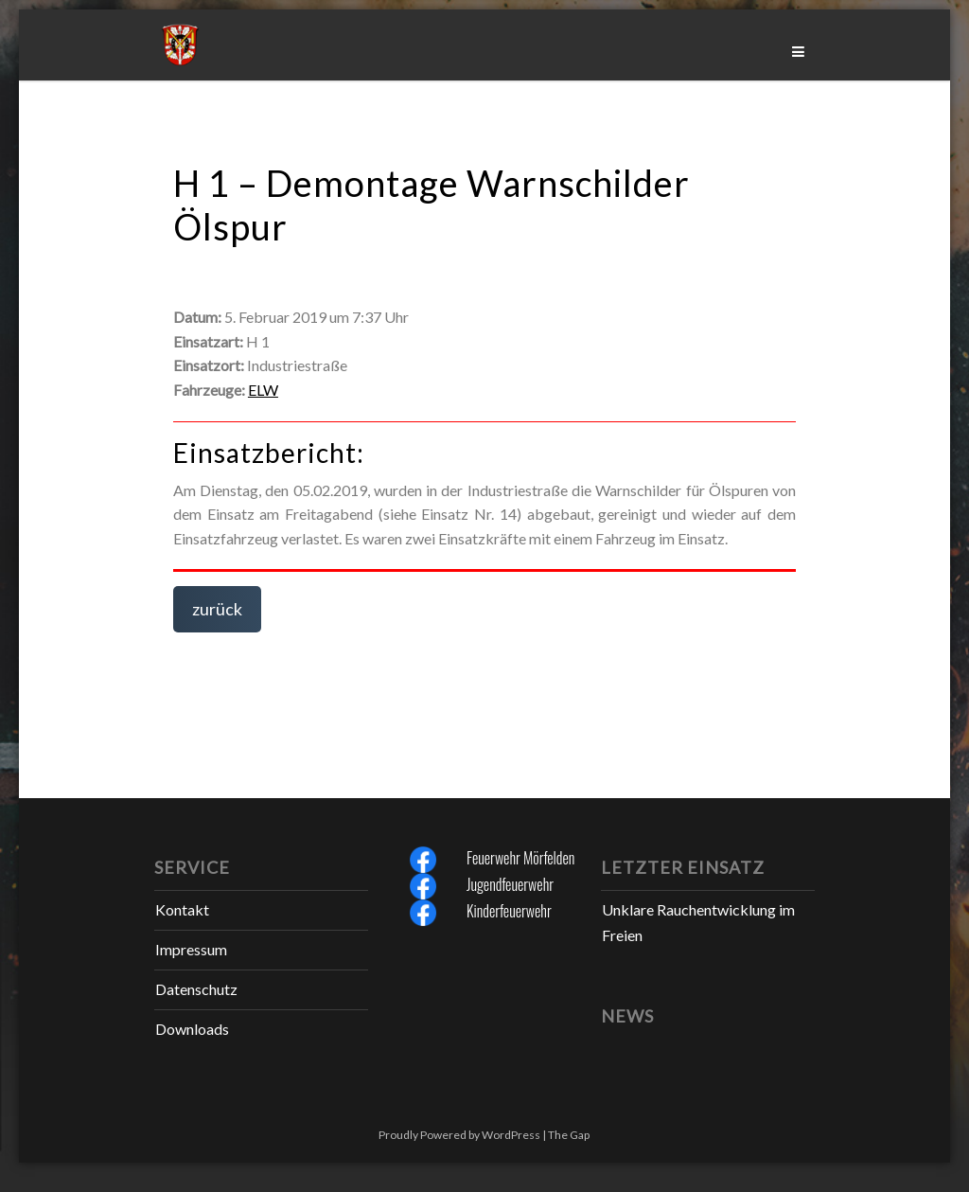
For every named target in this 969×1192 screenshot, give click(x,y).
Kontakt (182, 909)
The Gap (569, 1135)
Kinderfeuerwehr (509, 910)
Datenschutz (196, 989)
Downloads (192, 1029)
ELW (263, 390)
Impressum (191, 949)
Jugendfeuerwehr (510, 884)
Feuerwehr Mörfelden (520, 857)
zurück (217, 608)
